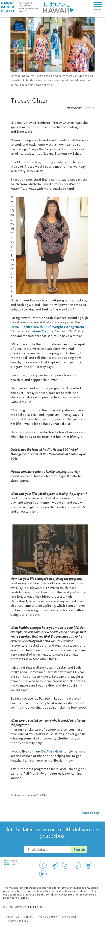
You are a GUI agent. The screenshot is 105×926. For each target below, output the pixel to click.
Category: (74, 108)
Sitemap (28, 916)
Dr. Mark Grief (51, 751)
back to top (90, 813)
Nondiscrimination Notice (57, 916)
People (89, 108)
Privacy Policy (18, 921)
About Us (12, 916)
